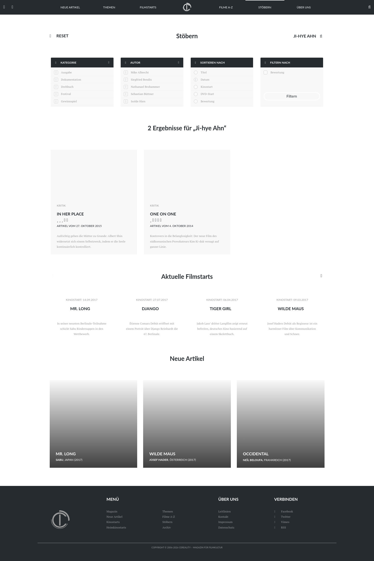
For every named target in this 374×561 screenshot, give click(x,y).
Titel (204, 72)
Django (150, 308)
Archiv (166, 527)
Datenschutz (226, 527)
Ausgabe (66, 72)
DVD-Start (207, 94)
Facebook (283, 511)
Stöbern (264, 7)
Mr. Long (80, 308)
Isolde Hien (138, 101)
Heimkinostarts (116, 527)
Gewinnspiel (69, 101)
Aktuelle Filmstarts (187, 276)
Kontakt (223, 516)
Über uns (304, 7)
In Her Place (70, 213)
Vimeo (281, 522)
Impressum (225, 522)
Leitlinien (224, 511)
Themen (109, 7)
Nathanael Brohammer (145, 86)
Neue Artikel (70, 7)
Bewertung (207, 101)
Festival (66, 94)
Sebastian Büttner (142, 94)
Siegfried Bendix (141, 79)
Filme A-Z (226, 7)
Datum (205, 79)
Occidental (256, 453)
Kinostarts (112, 522)
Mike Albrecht (140, 72)
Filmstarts (148, 7)
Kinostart (207, 86)
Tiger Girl (220, 308)
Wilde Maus (291, 308)
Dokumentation (71, 79)
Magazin (111, 511)
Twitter (282, 516)
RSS (280, 527)
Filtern (292, 96)
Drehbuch (67, 86)
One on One (163, 213)
